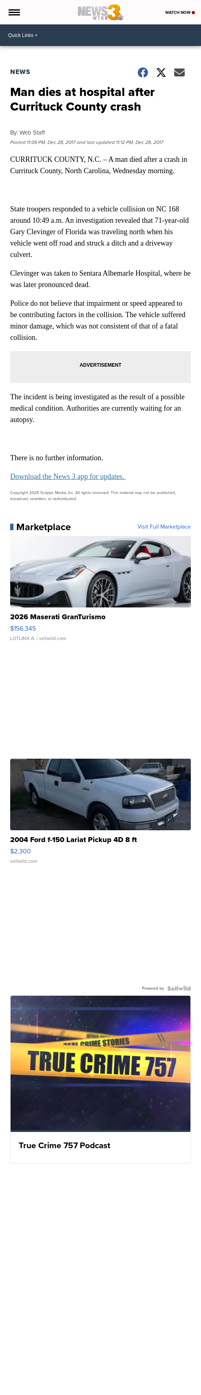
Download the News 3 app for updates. (68, 476)
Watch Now (180, 12)
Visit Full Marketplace (164, 527)
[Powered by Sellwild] (179, 988)
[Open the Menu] (13, 12)
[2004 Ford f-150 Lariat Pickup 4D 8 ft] (100, 815)
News (20, 71)
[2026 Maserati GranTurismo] (100, 592)
